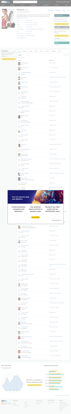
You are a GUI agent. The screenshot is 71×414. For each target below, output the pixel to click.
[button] (35, 217)
